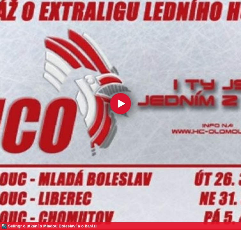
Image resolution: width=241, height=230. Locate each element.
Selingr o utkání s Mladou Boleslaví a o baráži (52, 226)
